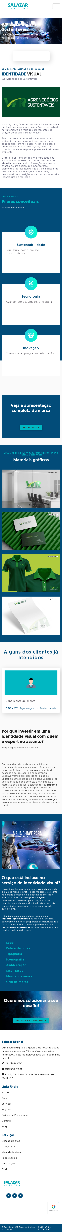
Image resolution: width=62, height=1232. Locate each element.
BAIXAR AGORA (31, 427)
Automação (8, 1163)
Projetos (14, 34)
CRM (4, 1169)
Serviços (7, 1103)
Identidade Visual (31, 34)
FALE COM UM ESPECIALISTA (31, 1020)
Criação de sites (11, 1140)
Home (5, 34)
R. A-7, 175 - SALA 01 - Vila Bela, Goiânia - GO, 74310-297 (29, 1076)
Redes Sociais (9, 1157)
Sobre (5, 1098)
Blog (4, 1126)
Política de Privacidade (15, 1114)
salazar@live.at (12, 1068)
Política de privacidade (45, 1228)
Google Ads (8, 1146)
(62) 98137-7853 (12, 1063)
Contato (6, 1120)
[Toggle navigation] (56, 6)
